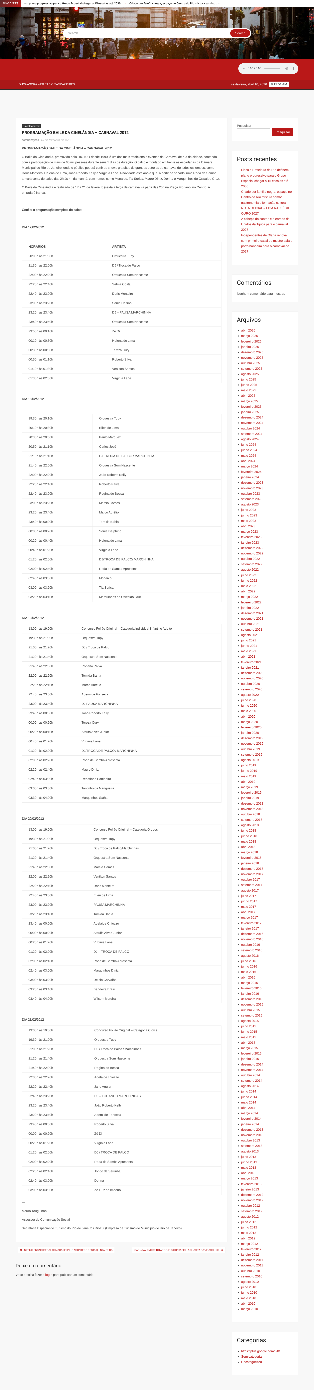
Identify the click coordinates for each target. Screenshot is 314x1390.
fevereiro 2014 (251, 1100)
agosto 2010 (250, 1263)
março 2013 (249, 1160)
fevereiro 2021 (251, 644)
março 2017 (249, 899)
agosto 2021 (250, 617)
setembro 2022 (251, 546)
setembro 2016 (251, 932)
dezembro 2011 (252, 1242)
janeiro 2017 (250, 910)
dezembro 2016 (252, 916)
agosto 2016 (250, 937)
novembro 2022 (252, 535)
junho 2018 (249, 818)
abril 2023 (248, 508)
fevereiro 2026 (251, 323)
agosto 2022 (250, 551)
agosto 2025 (250, 356)
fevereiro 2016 (251, 970)
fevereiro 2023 (251, 519)
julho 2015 (248, 1008)
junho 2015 (249, 1013)
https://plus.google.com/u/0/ (260, 1333)
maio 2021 (248, 633)
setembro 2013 (251, 1127)
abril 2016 (248, 959)
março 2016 (249, 965)
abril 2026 (248, 312)
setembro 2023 (251, 481)
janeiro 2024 (250, 459)
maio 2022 (248, 568)
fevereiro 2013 (251, 1166)
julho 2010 (248, 1269)
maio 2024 (248, 437)
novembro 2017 (252, 856)
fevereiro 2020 (251, 709)
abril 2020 (248, 698)
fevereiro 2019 (251, 774)
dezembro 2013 (252, 1111)
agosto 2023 (250, 486)
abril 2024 (248, 443)
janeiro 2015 (250, 1040)
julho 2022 (248, 557)
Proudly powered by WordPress (129, 1383)
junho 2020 (249, 687)
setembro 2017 (251, 867)
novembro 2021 (252, 600)
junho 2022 (249, 562)
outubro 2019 (250, 731)
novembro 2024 (252, 404)
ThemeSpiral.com (193, 1383)
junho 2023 (249, 497)
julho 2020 (248, 682)
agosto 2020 (250, 676)
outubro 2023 (250, 475)
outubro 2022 (250, 540)
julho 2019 (248, 747)
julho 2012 (248, 1204)
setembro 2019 (251, 736)
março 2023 (249, 513)
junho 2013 (249, 1144)
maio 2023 (248, 502)
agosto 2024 (250, 421)
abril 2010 (248, 1285)
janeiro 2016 (250, 975)
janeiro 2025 (250, 394)
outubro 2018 (250, 796)
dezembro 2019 (252, 720)
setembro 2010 (251, 1258)
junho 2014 (249, 1079)
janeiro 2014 (250, 1106)
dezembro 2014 (252, 1046)
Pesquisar (244, 107)
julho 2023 (248, 491)
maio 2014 (248, 1084)
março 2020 (249, 704)
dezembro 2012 (252, 1176)
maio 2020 (248, 693)
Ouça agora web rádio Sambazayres (47, 84)
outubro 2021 (250, 606)
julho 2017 (248, 878)
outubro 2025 (250, 345)
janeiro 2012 (250, 1236)
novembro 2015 (252, 986)
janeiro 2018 (250, 845)
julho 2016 (248, 943)
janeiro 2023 (250, 524)
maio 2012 (248, 1214)
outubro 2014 (250, 1057)
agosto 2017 (250, 872)
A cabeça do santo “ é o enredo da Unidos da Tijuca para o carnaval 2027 (265, 206)
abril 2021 (248, 638)
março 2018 (249, 834)
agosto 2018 (250, 807)
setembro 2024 (251, 415)
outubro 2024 (250, 410)
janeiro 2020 (250, 714)
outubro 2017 (250, 861)
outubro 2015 (250, 992)
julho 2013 (248, 1138)
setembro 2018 (251, 801)
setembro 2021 (251, 611)
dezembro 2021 (252, 595)
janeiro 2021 (250, 649)
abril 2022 (248, 573)
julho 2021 (248, 622)
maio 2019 (248, 758)
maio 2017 (248, 888)
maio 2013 (248, 1149)
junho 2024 (249, 432)
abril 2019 (248, 763)
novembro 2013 (252, 1117)
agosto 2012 (250, 1198)
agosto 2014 (250, 1068)
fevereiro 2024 (251, 453)
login (48, 1256)
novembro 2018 (252, 791)
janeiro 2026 (250, 329)
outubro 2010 (250, 1253)
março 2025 (249, 383)
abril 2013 (248, 1155)
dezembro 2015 (252, 981)
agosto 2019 (250, 742)
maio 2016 (248, 954)
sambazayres (30, 122)
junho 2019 (249, 752)
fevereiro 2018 (251, 839)
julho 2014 (248, 1073)
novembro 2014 (252, 1051)
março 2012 (249, 1225)
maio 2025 (248, 372)
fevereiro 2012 (251, 1231)
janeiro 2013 (250, 1171)
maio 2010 (248, 1280)
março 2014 (249, 1095)
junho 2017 (249, 883)
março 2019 (249, 769)
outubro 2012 (250, 1187)
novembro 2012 (252, 1182)
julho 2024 (248, 426)
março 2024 (249, 448)
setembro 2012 (251, 1193)
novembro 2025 (252, 339)
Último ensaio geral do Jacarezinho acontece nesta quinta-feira (68, 1232)
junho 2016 (249, 948)
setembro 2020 (251, 671)
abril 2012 (248, 1220)
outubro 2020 (250, 665)
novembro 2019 (252, 725)
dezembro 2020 (252, 655)
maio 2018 (248, 823)
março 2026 (249, 318)
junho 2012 (249, 1209)
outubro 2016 (250, 926)
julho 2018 (248, 812)
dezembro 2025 (252, 334)
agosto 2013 (250, 1133)
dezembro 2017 (252, 850)
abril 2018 (248, 829)
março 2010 (249, 1291)
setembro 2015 (251, 997)
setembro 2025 (251, 350)
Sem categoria (251, 1338)
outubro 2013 (250, 1122)
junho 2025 (249, 366)
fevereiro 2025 (251, 388)
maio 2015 (248, 1019)
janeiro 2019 (250, 780)
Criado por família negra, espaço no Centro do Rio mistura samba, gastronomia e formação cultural (204, 3)
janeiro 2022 (250, 589)
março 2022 (249, 578)
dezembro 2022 (252, 530)
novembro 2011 (252, 1247)
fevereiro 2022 (251, 584)
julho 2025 (248, 361)
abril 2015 (248, 1024)
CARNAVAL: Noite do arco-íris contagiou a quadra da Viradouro (176, 1232)
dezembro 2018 (252, 785)
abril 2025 (248, 377)
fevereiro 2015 (251, 1035)
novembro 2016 (252, 921)
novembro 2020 (252, 660)
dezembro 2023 (252, 464)
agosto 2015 (250, 1003)
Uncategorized (31, 108)
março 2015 (249, 1030)
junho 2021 (249, 627)
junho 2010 (249, 1274)
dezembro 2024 (252, 399)
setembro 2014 (251, 1062)
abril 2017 (248, 894)
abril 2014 (248, 1089)
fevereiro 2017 (251, 905)
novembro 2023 (252, 470)
